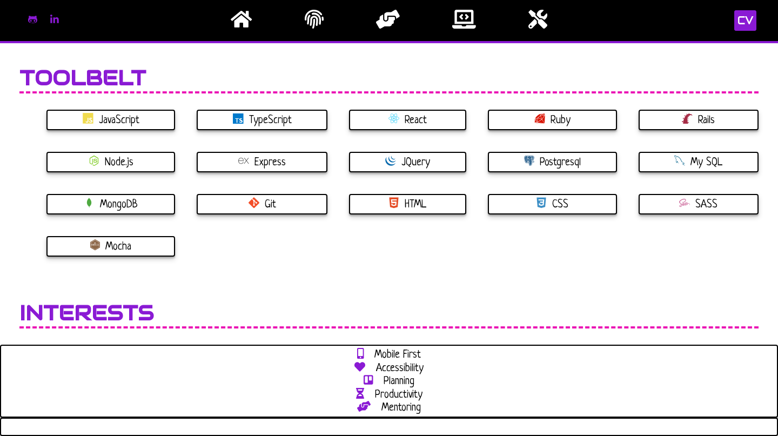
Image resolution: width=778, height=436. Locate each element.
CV (745, 21)
